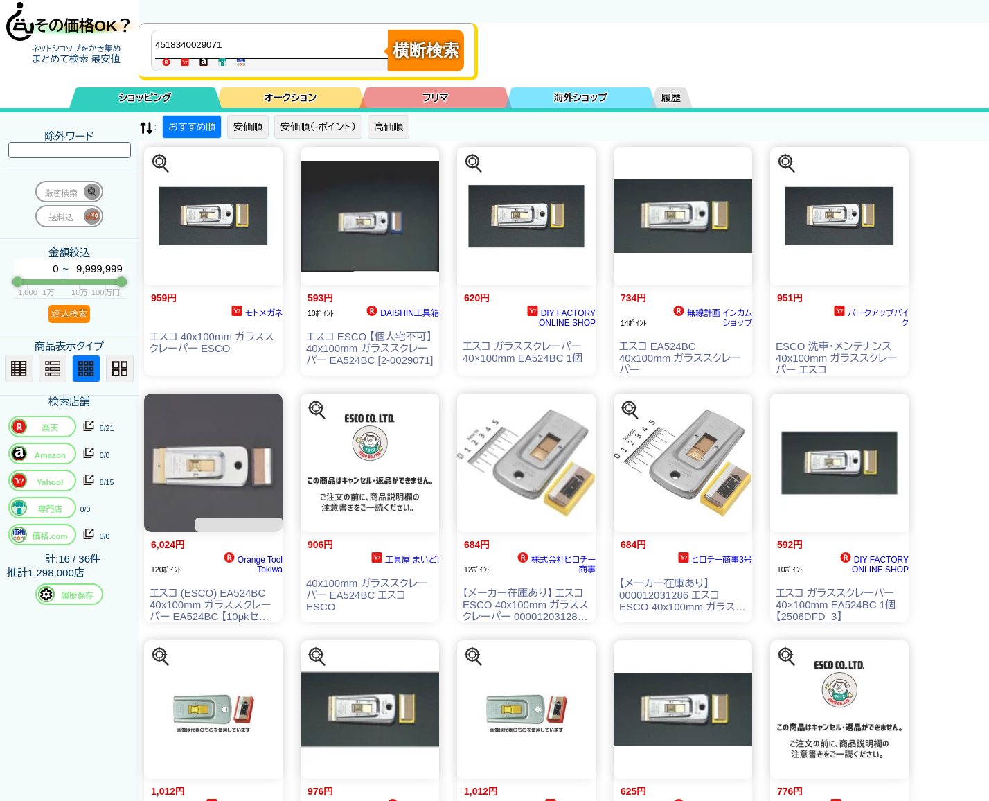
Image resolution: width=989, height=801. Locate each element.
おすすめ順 (191, 126)
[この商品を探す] (161, 163)
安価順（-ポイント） (318, 126)
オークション (290, 97)
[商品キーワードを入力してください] (273, 44)
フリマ (435, 97)
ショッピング (145, 97)
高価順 (388, 126)
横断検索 (426, 50)
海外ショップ (580, 97)
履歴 (671, 97)
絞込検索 (69, 313)
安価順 (247, 126)
